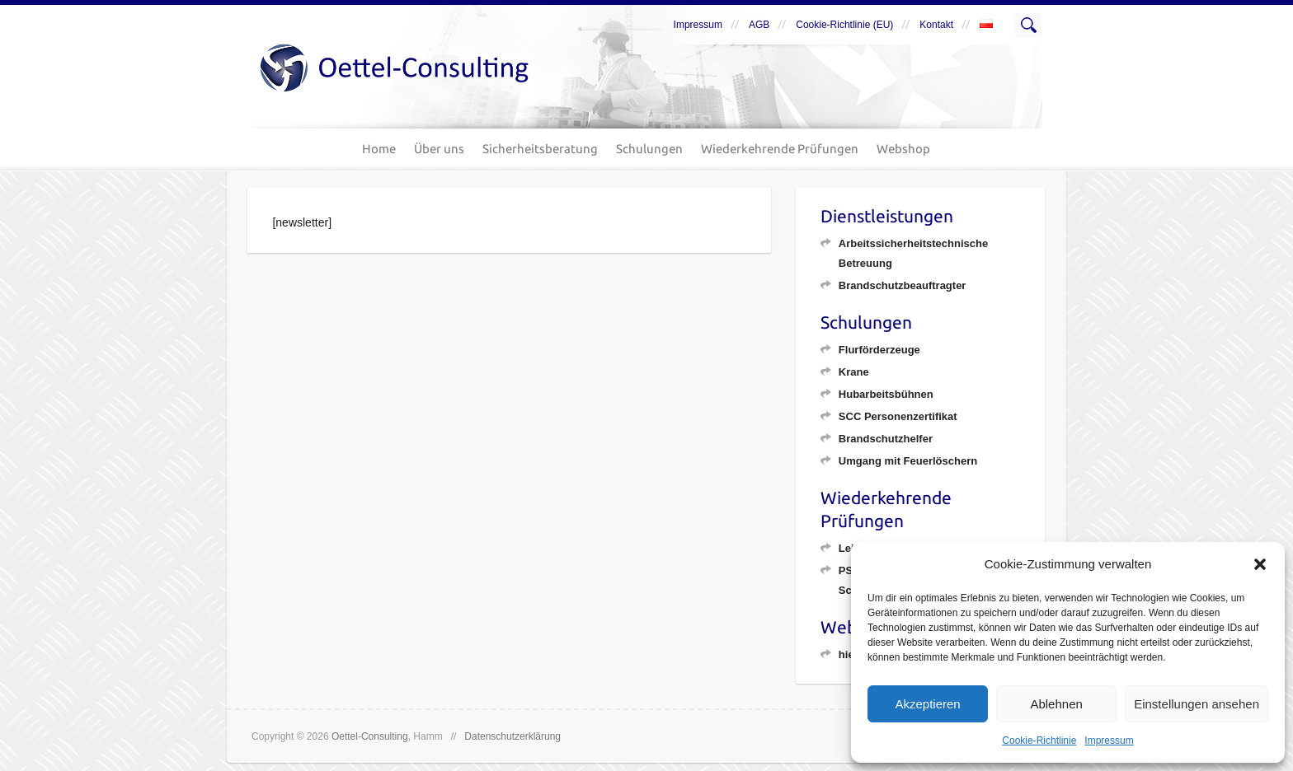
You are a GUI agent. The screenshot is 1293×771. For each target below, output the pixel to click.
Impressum (1108, 740)
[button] (1260, 564)
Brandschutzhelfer (886, 438)
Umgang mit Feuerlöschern (908, 461)
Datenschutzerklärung (512, 736)
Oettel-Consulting (369, 736)
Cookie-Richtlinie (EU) (844, 24)
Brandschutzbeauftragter (902, 285)
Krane (854, 372)
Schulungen (649, 149)
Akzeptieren (927, 704)
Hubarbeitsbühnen (886, 394)
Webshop (903, 149)
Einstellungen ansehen (1196, 704)
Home (379, 149)
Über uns (439, 149)
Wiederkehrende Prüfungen (779, 149)
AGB (759, 24)
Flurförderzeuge (879, 349)
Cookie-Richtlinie (1039, 740)
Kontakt (936, 24)
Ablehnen (1056, 704)
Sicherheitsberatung (540, 149)
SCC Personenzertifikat (898, 416)
